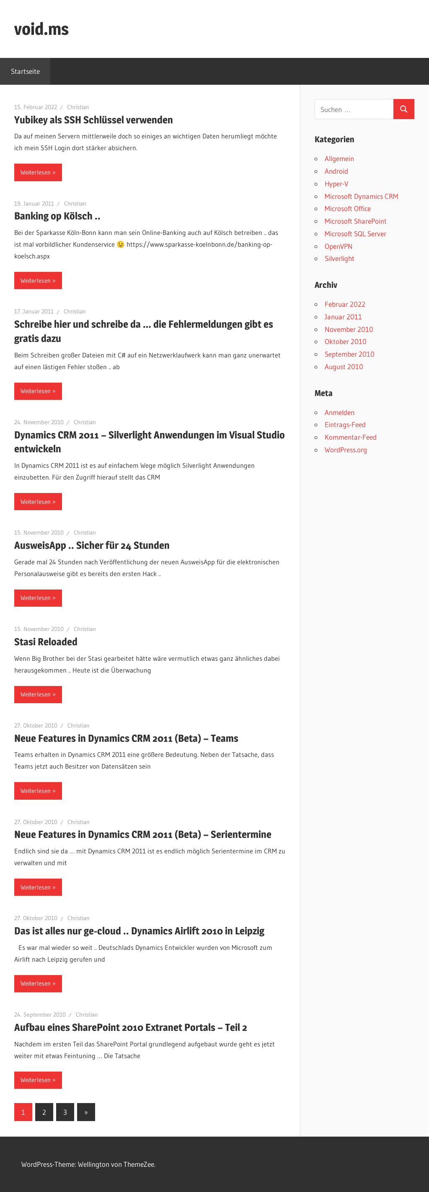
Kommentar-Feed (351, 437)
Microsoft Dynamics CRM (361, 196)
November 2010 (349, 329)
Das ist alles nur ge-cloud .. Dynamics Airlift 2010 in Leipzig (139, 931)
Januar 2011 (343, 316)
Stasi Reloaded (46, 642)
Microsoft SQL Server (355, 233)
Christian (78, 107)
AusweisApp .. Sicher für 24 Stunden (92, 545)
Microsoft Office (348, 208)
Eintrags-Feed (345, 424)
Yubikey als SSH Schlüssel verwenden (93, 120)
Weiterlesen (36, 172)
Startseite (25, 71)
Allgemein (339, 158)
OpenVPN (339, 246)
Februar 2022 (345, 304)
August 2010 (344, 366)
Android (336, 171)
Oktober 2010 (346, 341)
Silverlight (339, 258)
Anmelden (339, 412)
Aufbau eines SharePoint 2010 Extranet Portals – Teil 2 (130, 1027)
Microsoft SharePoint (356, 220)
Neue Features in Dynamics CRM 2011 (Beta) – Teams (126, 738)
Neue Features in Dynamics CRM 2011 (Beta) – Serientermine (142, 834)
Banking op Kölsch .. (57, 216)
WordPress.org (346, 449)
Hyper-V (336, 183)
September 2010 (350, 354)
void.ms (41, 28)
